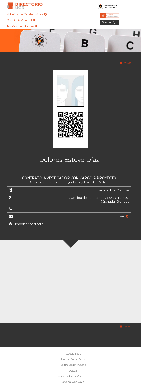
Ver (124, 216)
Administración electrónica (27, 14)
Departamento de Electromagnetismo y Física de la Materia (69, 182)
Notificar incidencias (22, 26)
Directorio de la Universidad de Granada (25, 5)
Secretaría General (21, 20)
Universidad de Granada (107, 5)
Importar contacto (29, 224)
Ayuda (126, 63)
